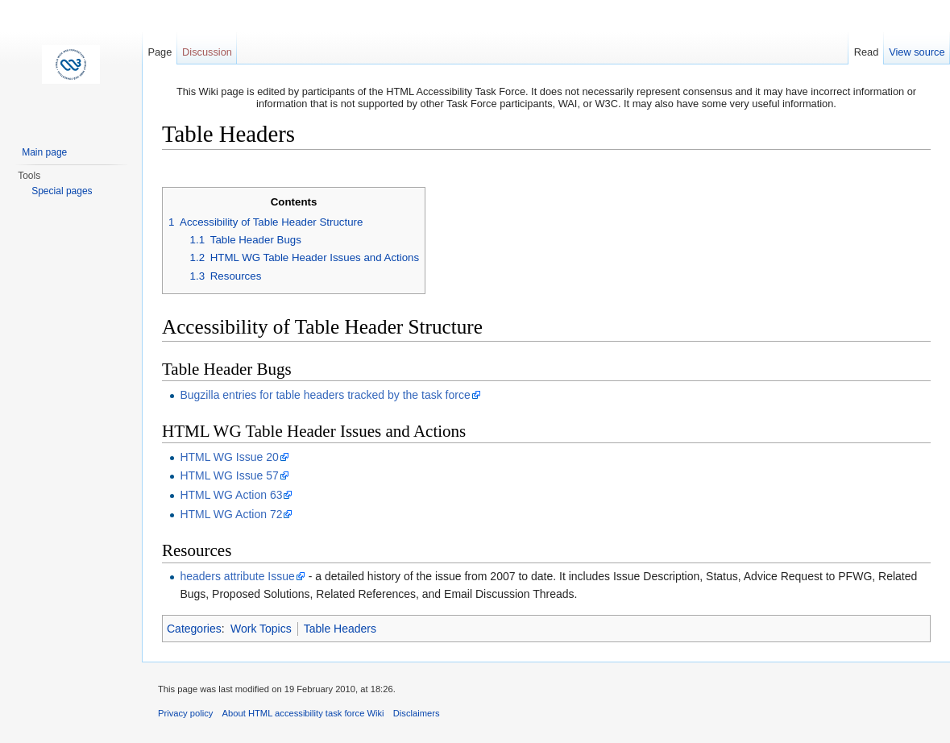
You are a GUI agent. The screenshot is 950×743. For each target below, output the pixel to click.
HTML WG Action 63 (231, 494)
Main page (44, 152)
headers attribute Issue (237, 576)
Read (866, 52)
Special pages (61, 191)
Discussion (207, 52)
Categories (194, 628)
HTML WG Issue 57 (229, 475)
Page (159, 52)
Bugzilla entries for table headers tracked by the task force (325, 394)
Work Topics (261, 628)
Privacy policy (185, 713)
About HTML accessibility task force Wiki (303, 713)
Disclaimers (416, 713)
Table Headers (340, 628)
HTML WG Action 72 (231, 514)
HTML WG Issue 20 (229, 456)
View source (916, 52)
